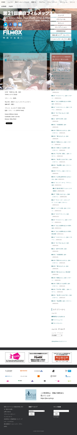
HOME (3, 2)
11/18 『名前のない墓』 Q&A (18, 60)
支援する (33, 2)
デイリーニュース (57, 320)
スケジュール (63, 2)
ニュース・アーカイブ (57, 333)
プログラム (42, 2)
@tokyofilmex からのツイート (59, 341)
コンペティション (61, 27)
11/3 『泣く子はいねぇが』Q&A (60, 113)
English (11, 6)
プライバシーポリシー (9, 414)
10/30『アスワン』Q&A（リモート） (61, 171)
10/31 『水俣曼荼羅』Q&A (59, 124)
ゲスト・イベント (52, 2)
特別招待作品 (60, 31)
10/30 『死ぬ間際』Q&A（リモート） (62, 165)
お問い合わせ (7, 411)
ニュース (10, 2)
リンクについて (8, 416)
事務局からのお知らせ (58, 316)
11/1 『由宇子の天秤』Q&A (59, 119)
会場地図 (3, 6)
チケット (72, 2)
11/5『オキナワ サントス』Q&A (60, 90)
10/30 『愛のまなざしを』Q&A (60, 136)
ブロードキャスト (57, 323)
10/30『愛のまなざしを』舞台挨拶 (61, 272)
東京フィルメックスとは (22, 2)
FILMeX (21, 62)
